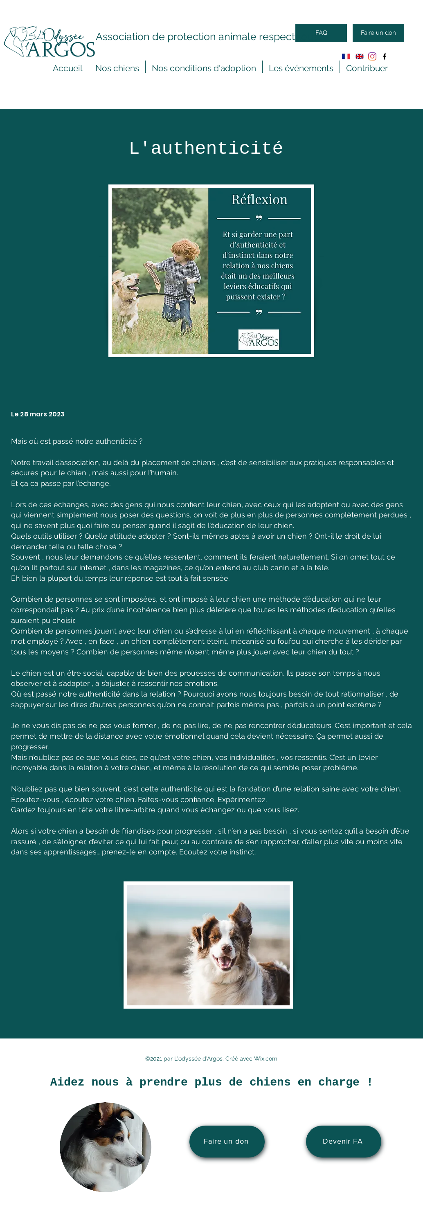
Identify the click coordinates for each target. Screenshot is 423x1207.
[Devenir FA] (343, 1142)
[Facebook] (384, 56)
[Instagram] (372, 56)
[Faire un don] (378, 33)
